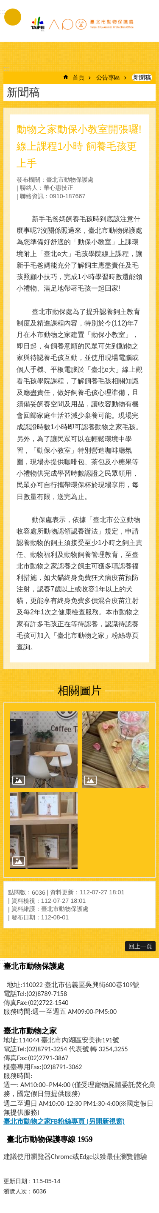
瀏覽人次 (15, 1191)
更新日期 (15, 1181)
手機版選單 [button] (12, 17)
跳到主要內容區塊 (4, 4)
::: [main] (6, 68)
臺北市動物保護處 (82, 25)
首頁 (78, 77)
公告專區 (108, 77)
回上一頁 (140, 946)
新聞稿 (142, 77)
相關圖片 (80, 690)
